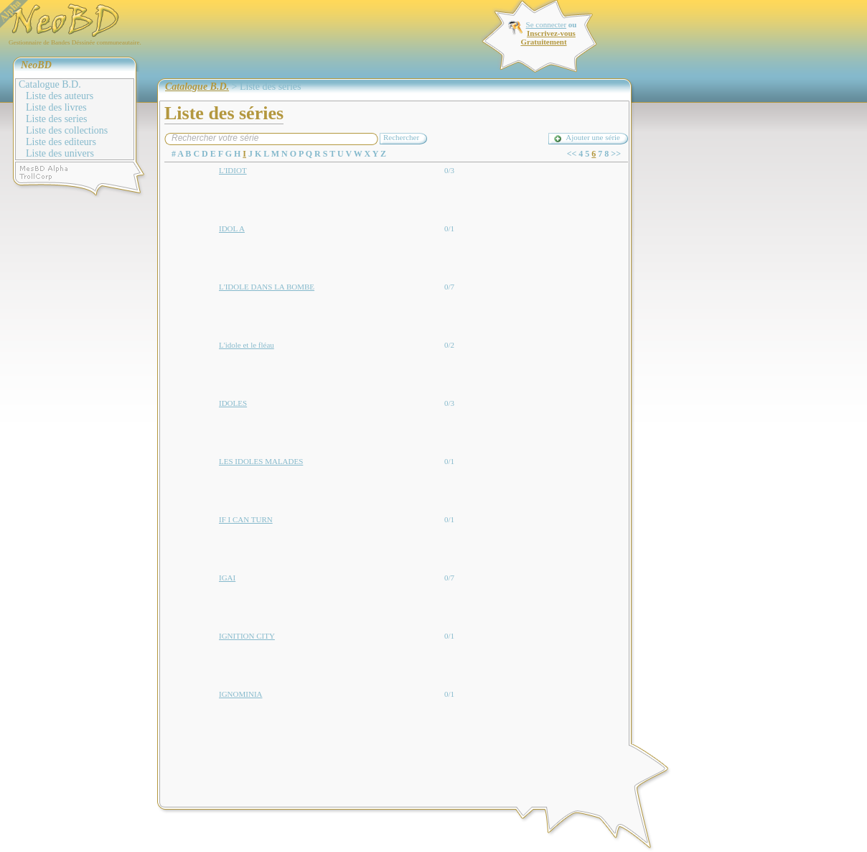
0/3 (449, 170)
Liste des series (57, 119)
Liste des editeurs (61, 141)
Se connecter (546, 24)
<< (572, 154)
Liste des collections (67, 130)
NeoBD (36, 65)
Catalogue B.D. (50, 84)
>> (616, 154)
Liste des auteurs (59, 96)
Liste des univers (60, 153)
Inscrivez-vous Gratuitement (547, 37)
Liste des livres (56, 107)
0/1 (449, 228)
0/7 (449, 286)
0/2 (449, 345)
